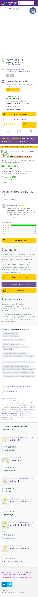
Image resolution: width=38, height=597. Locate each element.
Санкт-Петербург (24, 577)
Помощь (4, 572)
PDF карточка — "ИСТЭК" (11, 391)
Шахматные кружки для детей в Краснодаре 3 (19, 369)
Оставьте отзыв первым (27, 151)
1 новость (4, 182)
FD (11, 154)
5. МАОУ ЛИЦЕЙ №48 (19, 525)
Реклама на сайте (19, 572)
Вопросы (14, 141)
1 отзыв (6, 126)
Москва (4, 577)
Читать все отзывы (8, 199)
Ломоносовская (6, 579)
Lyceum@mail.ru (24, 71)
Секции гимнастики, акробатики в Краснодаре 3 (18, 357)
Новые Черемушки (13, 577)
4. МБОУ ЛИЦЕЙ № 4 (19, 501)
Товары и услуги (28, 139)
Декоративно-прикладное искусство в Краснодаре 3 (16, 348)
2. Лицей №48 (16, 460)
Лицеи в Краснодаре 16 (11, 336)
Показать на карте (13, 90)
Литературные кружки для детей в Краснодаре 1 (19, 377)
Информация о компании (11, 139)
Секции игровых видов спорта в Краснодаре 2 (18, 362)
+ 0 (8, 218)
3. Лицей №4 (15, 481)
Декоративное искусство (11, 344)
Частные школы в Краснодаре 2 (13, 340)
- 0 (13, 218)
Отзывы (5, 141)
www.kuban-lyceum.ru (17, 69)
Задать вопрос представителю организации (17, 386)
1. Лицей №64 (16, 440)
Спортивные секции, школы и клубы (15, 354)
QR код (22, 141)
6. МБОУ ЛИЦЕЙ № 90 (20, 548)
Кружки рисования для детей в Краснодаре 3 (18, 373)
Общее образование (10, 334)
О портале (10, 572)
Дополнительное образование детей (16, 366)
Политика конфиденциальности (21, 574)
